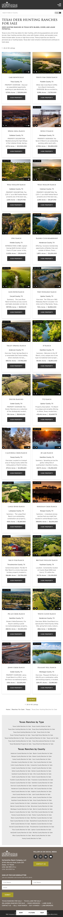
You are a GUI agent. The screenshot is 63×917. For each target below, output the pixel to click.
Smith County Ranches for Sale (20, 824)
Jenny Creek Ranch (16, 667)
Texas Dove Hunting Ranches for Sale (43, 729)
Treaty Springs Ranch (16, 346)
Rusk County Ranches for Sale (19, 821)
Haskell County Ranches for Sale (42, 785)
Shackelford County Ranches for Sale (41, 821)
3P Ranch (47, 346)
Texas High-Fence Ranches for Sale (42, 735)
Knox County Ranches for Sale (42, 800)
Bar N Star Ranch (16, 560)
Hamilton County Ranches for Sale (42, 782)
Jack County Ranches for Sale (41, 794)
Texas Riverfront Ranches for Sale (42, 744)
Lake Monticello (16, 77)
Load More (31, 699)
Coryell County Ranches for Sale (41, 768)
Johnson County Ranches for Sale (21, 797)
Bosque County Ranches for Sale (22, 756)
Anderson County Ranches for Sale (21, 753)
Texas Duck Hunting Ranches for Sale (24, 732)
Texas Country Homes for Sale (41, 726)
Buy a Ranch (34, 905)
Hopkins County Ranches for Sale (41, 791)
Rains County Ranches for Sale (20, 818)
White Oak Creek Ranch (46, 77)
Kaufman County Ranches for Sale (21, 800)
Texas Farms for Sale (43, 732)
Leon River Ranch (16, 292)
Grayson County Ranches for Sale (20, 782)
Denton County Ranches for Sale (41, 771)
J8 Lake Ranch (47, 453)
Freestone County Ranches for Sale (42, 780)
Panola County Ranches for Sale (21, 815)
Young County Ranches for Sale (31, 838)
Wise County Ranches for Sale (21, 835)
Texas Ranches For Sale (12, 901)
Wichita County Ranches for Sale (43, 832)
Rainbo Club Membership (47, 238)
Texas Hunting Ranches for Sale (14, 738)
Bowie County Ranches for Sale (42, 756)
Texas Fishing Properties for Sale (20, 735)
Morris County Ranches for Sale (42, 809)
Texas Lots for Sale (52, 738)
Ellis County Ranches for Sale (42, 774)
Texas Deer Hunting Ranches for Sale (19, 729)
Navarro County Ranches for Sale (20, 812)
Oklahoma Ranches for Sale (13, 903)
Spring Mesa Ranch (16, 131)
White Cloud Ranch (47, 614)
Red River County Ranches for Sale (41, 818)
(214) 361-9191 (7, 867)
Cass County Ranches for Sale (41, 759)
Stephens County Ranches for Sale (41, 824)
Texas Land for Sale (32, 901)
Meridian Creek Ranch (47, 507)
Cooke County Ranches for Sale (21, 768)
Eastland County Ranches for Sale (22, 774)
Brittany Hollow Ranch (47, 560)
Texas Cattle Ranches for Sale (22, 726)
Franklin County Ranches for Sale (20, 780)
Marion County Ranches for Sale (20, 806)
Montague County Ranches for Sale (21, 809)
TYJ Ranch (46, 399)
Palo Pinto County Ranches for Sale (42, 812)
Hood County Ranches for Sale (21, 791)
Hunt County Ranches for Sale (22, 794)
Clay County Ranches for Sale (43, 762)
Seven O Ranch (46, 131)
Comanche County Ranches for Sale (41, 765)
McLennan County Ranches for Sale (42, 806)
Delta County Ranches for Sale (21, 771)
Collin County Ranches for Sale (20, 765)
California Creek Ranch (16, 453)
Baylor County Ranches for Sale (42, 753)
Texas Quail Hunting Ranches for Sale (19, 741)
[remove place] (60, 12)
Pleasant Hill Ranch (47, 667)
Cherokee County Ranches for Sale (22, 762)
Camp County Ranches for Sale (21, 759)
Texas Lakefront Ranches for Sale (35, 738)
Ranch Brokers (33, 903)
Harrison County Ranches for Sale (21, 785)
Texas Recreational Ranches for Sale (43, 741)
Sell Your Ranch (20, 905)
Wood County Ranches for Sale (41, 835)
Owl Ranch (16, 238)
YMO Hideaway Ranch (46, 292)
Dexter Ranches (16, 399)
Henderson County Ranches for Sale (22, 788)
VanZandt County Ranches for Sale (21, 832)
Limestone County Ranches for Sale (42, 803)
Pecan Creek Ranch (16, 614)
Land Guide (46, 903)
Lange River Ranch (16, 507)
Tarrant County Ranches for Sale (19, 826)
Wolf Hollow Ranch (16, 185)
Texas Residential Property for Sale (21, 744)
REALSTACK (54, 914)
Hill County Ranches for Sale (43, 788)
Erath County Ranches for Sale (21, 777)
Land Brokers (47, 905)
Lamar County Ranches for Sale (20, 803)
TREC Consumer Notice (12, 914)
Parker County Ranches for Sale (42, 815)
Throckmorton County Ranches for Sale (42, 826)
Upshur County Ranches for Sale (41, 829)
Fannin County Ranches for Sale (41, 777)
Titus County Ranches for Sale (21, 829)
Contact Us (6, 905)
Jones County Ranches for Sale (42, 797)
